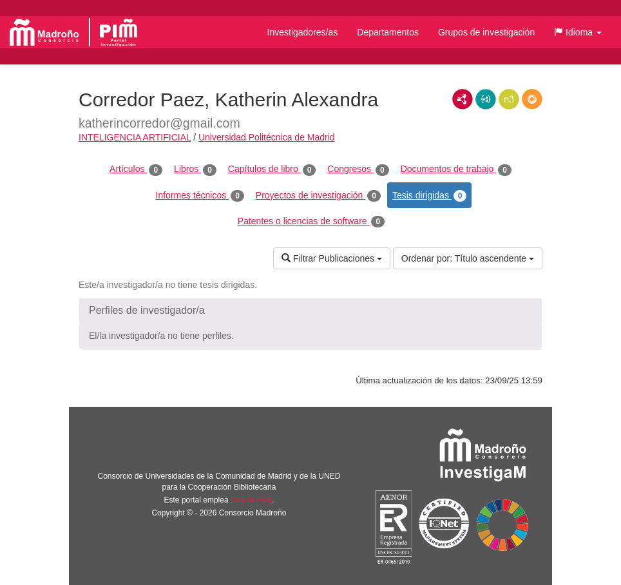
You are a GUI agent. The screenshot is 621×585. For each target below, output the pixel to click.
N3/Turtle (509, 99)
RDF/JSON (532, 99)
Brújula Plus (251, 499)
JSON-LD (485, 99)
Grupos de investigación (486, 32)
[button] (577, 32)
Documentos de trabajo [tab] (456, 169)
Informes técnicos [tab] (200, 196)
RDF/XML (462, 99)
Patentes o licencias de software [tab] (311, 221)
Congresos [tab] (357, 169)
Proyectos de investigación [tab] (318, 196)
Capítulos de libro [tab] (272, 169)
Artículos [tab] (136, 169)
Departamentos (388, 32)
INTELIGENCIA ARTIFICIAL (135, 137)
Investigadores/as (302, 32)
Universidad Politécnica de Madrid (266, 137)
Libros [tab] (195, 169)
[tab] (310, 310)
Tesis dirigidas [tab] (429, 196)
